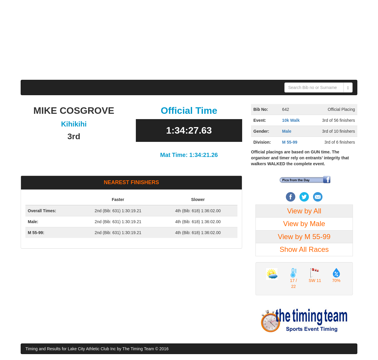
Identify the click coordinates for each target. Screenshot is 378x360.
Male (286, 131)
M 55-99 (289, 142)
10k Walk (290, 120)
